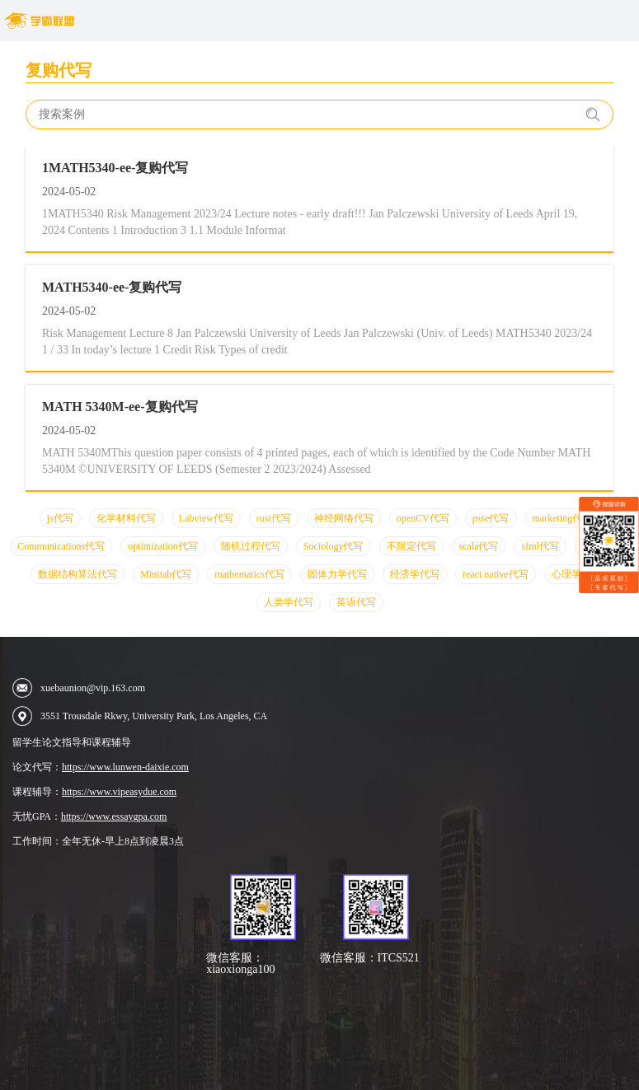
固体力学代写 (337, 574)
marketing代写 (563, 518)
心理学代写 (576, 574)
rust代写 (273, 518)
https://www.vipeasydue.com (119, 792)
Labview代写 (206, 518)
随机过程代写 (250, 546)
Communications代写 (61, 546)
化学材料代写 (126, 518)
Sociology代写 (333, 546)
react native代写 (496, 574)
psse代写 (491, 518)
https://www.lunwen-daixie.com (125, 767)
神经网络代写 (344, 518)
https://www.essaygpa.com (114, 816)
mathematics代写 (249, 574)
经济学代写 (414, 574)
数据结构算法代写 (77, 574)
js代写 (60, 518)
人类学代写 (288, 602)
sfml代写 (539, 546)
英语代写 (356, 602)
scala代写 (479, 546)
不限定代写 (411, 546)
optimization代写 (163, 546)
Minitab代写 (165, 574)
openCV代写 (423, 518)
